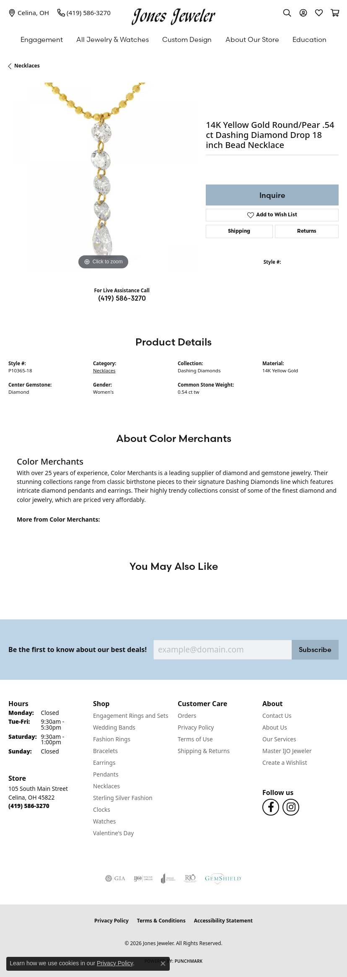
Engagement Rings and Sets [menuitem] (130, 716)
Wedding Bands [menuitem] (114, 727)
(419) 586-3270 (122, 298)
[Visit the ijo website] (143, 878)
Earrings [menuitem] (104, 763)
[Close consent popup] (163, 963)
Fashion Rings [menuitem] (111, 739)
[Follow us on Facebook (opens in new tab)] (270, 807)
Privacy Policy (196, 727)
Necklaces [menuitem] (106, 786)
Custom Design (187, 39)
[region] (102, 177)
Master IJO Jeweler (287, 751)
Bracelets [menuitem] (105, 751)
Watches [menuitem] (104, 821)
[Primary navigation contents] (173, 39)
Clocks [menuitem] (101, 809)
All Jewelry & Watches (112, 39)
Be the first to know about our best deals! (77, 650)
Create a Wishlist (284, 763)
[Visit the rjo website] (190, 878)
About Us (274, 727)
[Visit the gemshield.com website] (223, 878)
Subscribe (315, 649)
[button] (287, 12)
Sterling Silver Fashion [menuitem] (123, 798)
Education (309, 39)
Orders (187, 716)
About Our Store (252, 39)
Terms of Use (195, 739)
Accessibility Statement (223, 920)
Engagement (42, 39)
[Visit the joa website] (168, 878)
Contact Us (277, 716)
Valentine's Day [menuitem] (113, 833)
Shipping (239, 231)
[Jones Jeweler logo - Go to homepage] (173, 14)
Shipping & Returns (204, 751)
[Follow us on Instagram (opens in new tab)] (290, 807)
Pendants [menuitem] (105, 774)
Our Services (279, 739)
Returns (306, 231)
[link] (28, 12)
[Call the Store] (28, 806)
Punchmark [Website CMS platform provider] (189, 961)
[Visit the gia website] (115, 878)
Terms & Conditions (161, 920)
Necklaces (27, 65)
